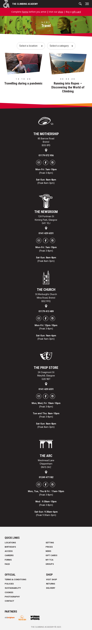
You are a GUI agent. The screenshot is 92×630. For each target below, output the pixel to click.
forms (25, 11)
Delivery (50, 588)
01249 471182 (46, 477)
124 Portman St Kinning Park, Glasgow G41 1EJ (46, 220)
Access (9, 551)
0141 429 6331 (46, 233)
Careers (9, 555)
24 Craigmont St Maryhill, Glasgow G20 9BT (46, 375)
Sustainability (13, 588)
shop (60, 11)
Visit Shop (51, 579)
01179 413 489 (46, 311)
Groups (50, 564)
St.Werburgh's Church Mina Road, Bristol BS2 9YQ (46, 297)
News (48, 551)
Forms (8, 560)
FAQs (7, 564)
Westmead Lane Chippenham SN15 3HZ (46, 464)
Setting (50, 542)
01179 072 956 (46, 155)
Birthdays (10, 547)
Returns (50, 584)
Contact (9, 601)
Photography (12, 596)
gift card (76, 11)
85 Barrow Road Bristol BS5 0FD (46, 142)
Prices (49, 547)
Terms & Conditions (15, 579)
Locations (10, 542)
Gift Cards (51, 555)
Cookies (9, 592)
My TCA (49, 560)
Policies (9, 584)
